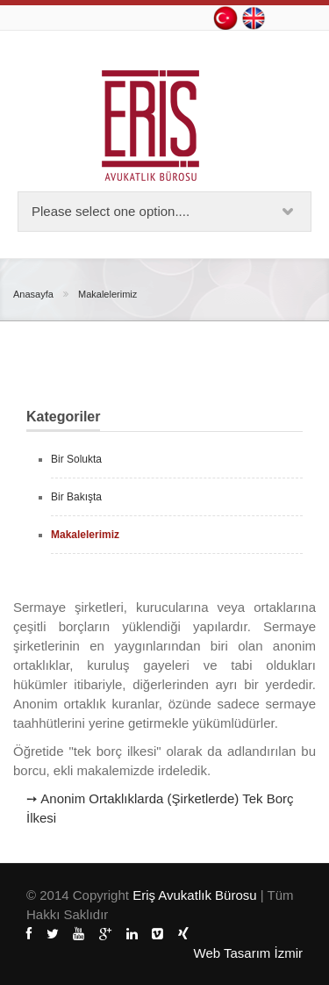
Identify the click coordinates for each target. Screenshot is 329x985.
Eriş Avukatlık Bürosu (196, 895)
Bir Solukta (76, 459)
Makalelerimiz (107, 294)
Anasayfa (33, 294)
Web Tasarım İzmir (248, 952)
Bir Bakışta (76, 497)
